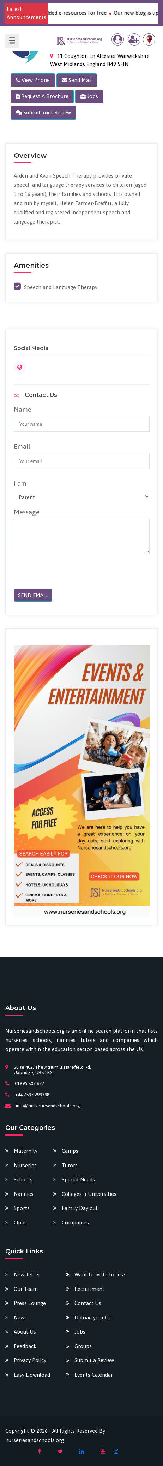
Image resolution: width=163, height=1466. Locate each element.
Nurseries (25, 1165)
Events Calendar (93, 1375)
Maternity (25, 1151)
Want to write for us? (100, 1274)
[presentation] (62, 575)
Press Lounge (30, 1303)
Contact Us (87, 1303)
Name (22, 409)
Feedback (25, 1346)
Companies (75, 1223)
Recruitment (89, 1289)
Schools (23, 1179)
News (20, 1318)
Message (27, 512)
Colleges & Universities (89, 1194)
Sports (22, 1208)
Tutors (70, 1165)
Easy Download (32, 1375)
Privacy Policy (30, 1360)
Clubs (20, 1223)
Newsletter (27, 1274)
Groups (83, 1346)
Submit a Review (94, 1360)
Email (22, 446)
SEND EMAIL (33, 595)
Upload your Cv (92, 1318)
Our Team (26, 1289)
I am (20, 483)
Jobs (79, 1332)
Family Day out (80, 1208)
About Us (25, 1332)
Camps (70, 1151)
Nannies (24, 1194)
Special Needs (78, 1179)
